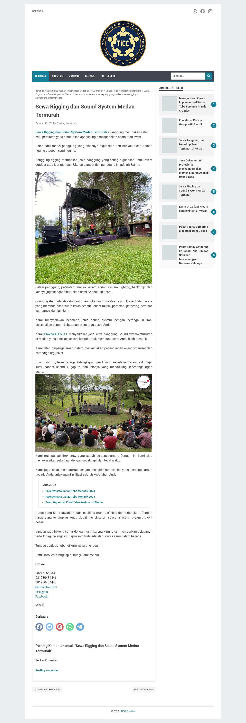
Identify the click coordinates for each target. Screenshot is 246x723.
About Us (57, 76)
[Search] (188, 76)
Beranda (37, 11)
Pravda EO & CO (55, 334)
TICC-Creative (128, 711)
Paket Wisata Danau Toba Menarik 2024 (70, 491)
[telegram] (80, 627)
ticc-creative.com (46, 587)
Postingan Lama (143, 689)
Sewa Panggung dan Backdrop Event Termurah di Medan (192, 144)
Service (90, 76)
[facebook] (39, 627)
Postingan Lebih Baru (47, 689)
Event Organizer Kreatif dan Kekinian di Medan (74, 502)
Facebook (41, 596)
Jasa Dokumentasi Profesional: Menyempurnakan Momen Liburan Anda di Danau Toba (194, 168)
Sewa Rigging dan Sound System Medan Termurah (71, 132)
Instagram (41, 591)
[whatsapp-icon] (195, 11)
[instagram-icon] (210, 11)
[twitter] (49, 627)
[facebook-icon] (202, 11)
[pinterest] (60, 627)
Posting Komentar (66, 123)
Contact (74, 76)
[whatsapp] (70, 627)
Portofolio (108, 76)
